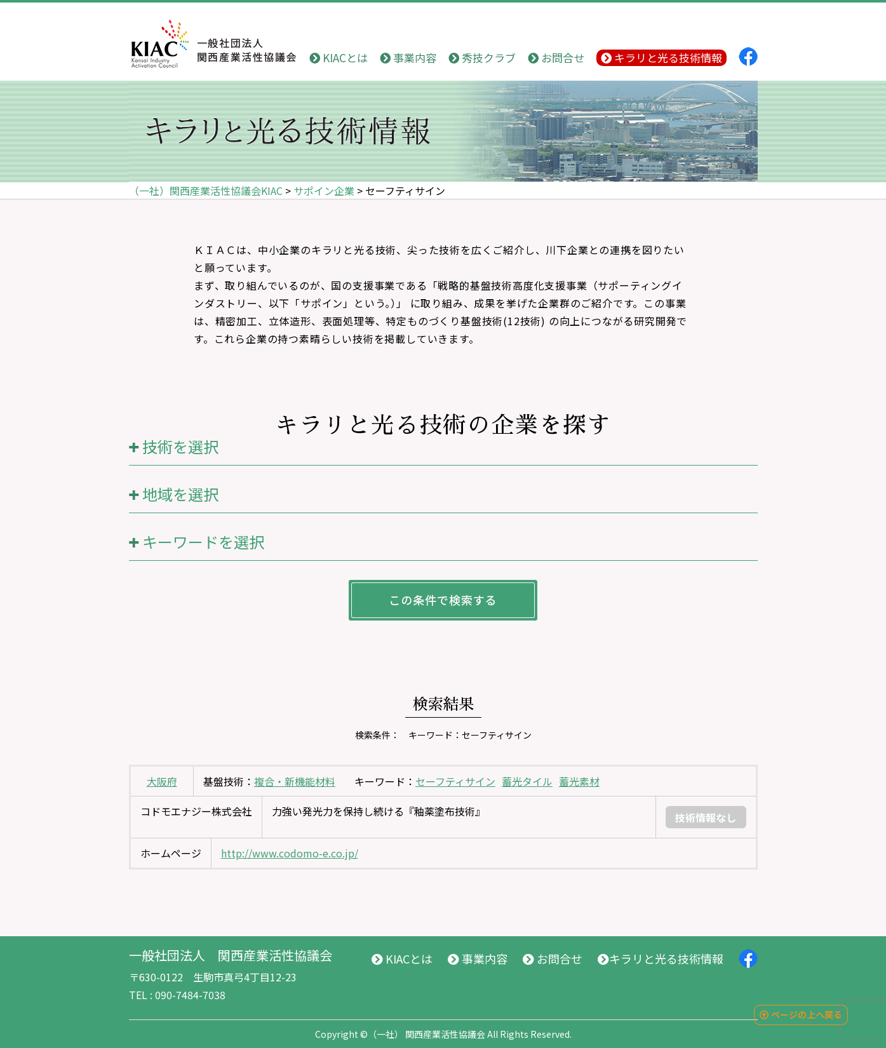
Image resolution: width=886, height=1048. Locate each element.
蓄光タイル (527, 781)
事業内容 (408, 57)
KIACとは (338, 57)
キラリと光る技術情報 (661, 57)
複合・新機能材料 (294, 781)
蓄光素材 (579, 781)
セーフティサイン (455, 781)
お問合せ (556, 57)
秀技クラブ (482, 57)
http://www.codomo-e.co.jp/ (289, 853)
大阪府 (162, 781)
